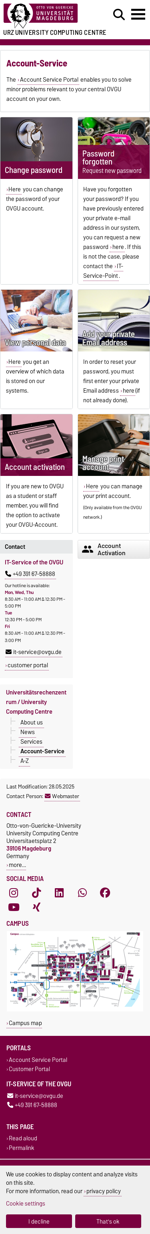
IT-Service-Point (103, 271)
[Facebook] (105, 893)
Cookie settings (25, 1203)
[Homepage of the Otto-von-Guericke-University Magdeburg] (46, 16)
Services (31, 741)
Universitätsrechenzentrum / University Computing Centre (36, 702)
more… (17, 865)
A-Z (24, 761)
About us (31, 722)
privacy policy (103, 1191)
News (27, 732)
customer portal (28, 665)
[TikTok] (36, 893)
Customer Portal (29, 1068)
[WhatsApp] (82, 893)
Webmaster (62, 796)
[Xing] (36, 907)
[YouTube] (13, 907)
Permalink (21, 1147)
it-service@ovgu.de (34, 652)
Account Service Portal (49, 79)
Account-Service (42, 751)
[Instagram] (13, 893)
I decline (39, 1221)
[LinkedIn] (59, 893)
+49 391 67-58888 (30, 574)
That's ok (108, 1221)
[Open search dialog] (119, 14)
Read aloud (23, 1138)
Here (14, 189)
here (118, 247)
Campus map (25, 1023)
